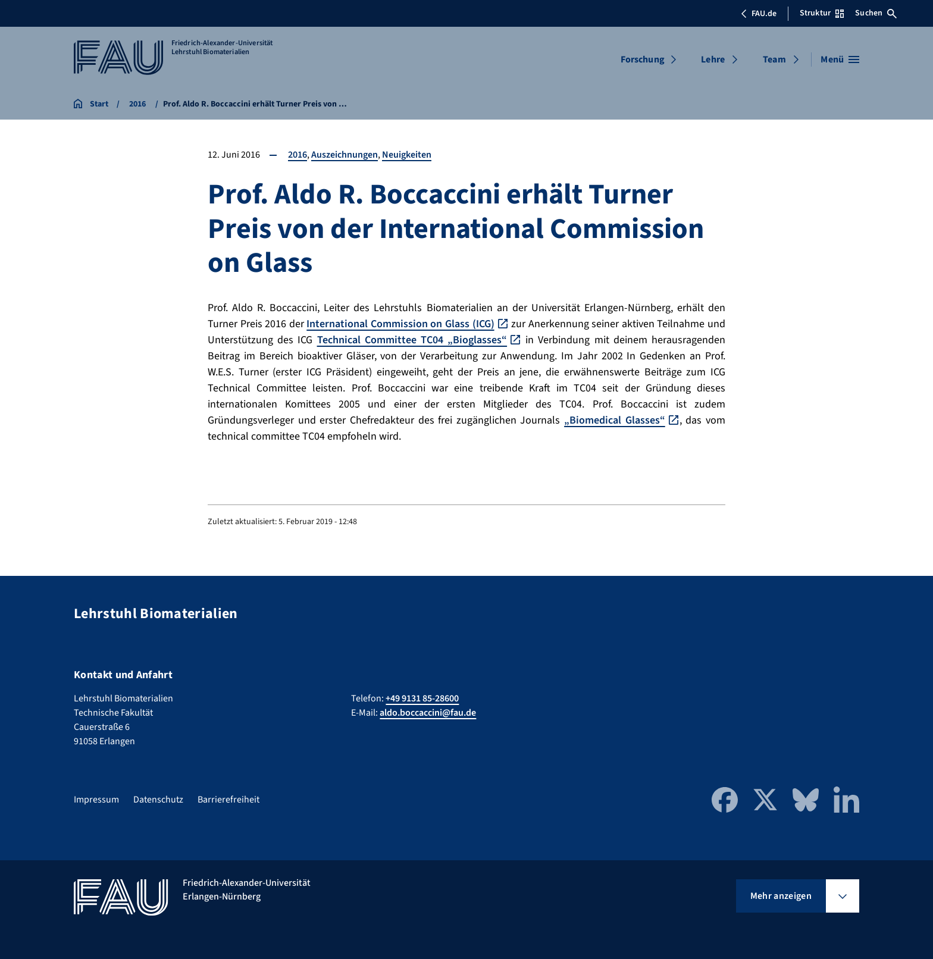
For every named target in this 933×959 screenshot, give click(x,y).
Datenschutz (158, 799)
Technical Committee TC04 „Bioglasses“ (412, 340)
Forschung (643, 59)
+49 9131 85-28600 (422, 698)
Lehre (713, 59)
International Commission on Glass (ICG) (400, 323)
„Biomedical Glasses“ (614, 420)
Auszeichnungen (344, 154)
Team (774, 59)
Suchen (876, 13)
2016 (297, 154)
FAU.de (758, 14)
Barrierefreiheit (228, 799)
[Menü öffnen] (840, 59)
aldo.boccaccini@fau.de (428, 712)
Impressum (96, 799)
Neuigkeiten (406, 154)
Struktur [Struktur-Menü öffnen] (822, 13)
